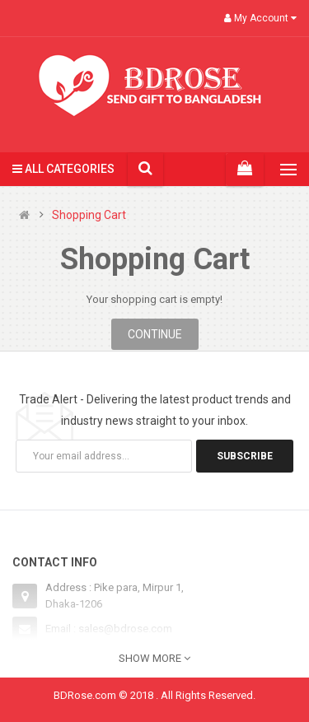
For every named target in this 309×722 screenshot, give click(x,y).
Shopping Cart (89, 215)
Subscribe (245, 456)
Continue (155, 334)
